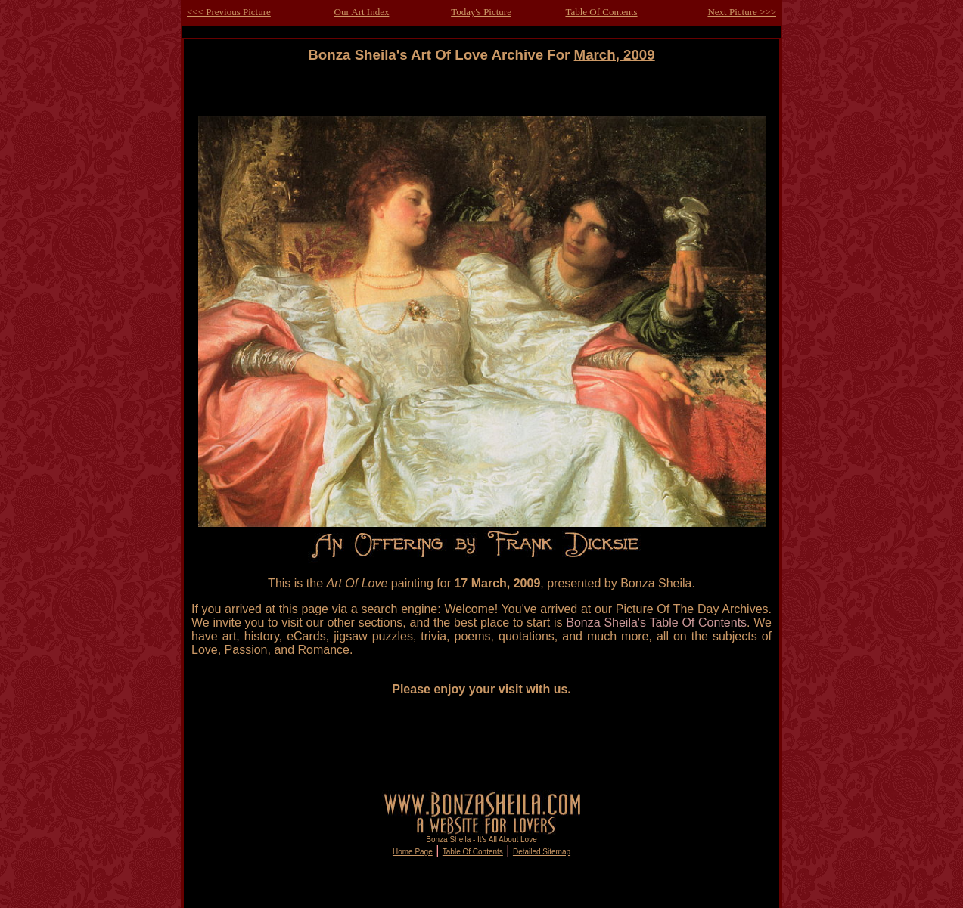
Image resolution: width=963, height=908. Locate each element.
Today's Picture (481, 11)
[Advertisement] (482, 96)
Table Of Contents (601, 11)
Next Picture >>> (741, 11)
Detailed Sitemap (541, 852)
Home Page (413, 852)
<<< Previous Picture (229, 11)
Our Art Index (362, 11)
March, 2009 (614, 55)
